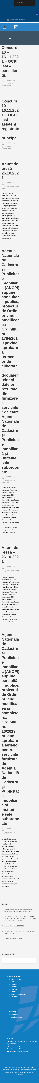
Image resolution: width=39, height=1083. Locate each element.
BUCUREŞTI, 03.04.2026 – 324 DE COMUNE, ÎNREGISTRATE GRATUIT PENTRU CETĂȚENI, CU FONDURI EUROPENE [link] (20, 918)
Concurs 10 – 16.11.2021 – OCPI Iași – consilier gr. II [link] (10, 61)
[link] (16, 27)
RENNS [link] (14, 984)
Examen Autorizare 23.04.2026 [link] (14, 926)
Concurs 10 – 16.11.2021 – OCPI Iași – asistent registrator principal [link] (10, 119)
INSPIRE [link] (14, 989)
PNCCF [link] (13, 992)
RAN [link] (12, 982)
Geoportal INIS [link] (16, 979)
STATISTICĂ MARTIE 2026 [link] (13, 938)
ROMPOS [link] (14, 987)
